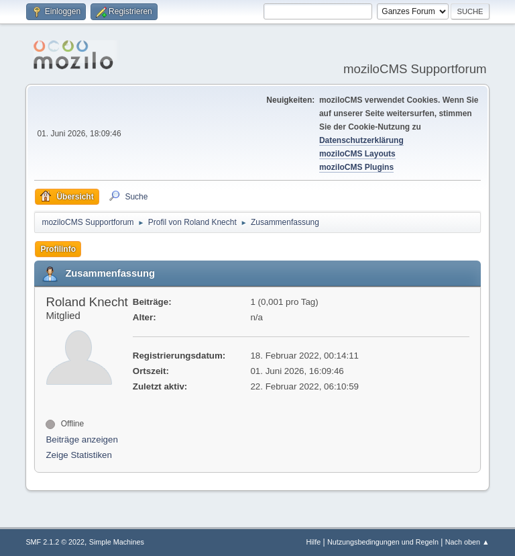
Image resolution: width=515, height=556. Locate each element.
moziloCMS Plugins (356, 167)
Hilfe (313, 542)
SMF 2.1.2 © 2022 (54, 542)
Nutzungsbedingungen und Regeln (383, 542)
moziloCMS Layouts (357, 153)
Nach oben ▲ (467, 542)
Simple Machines (116, 542)
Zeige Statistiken (79, 455)
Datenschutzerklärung (361, 140)
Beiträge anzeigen (81, 439)
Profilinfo (58, 249)
